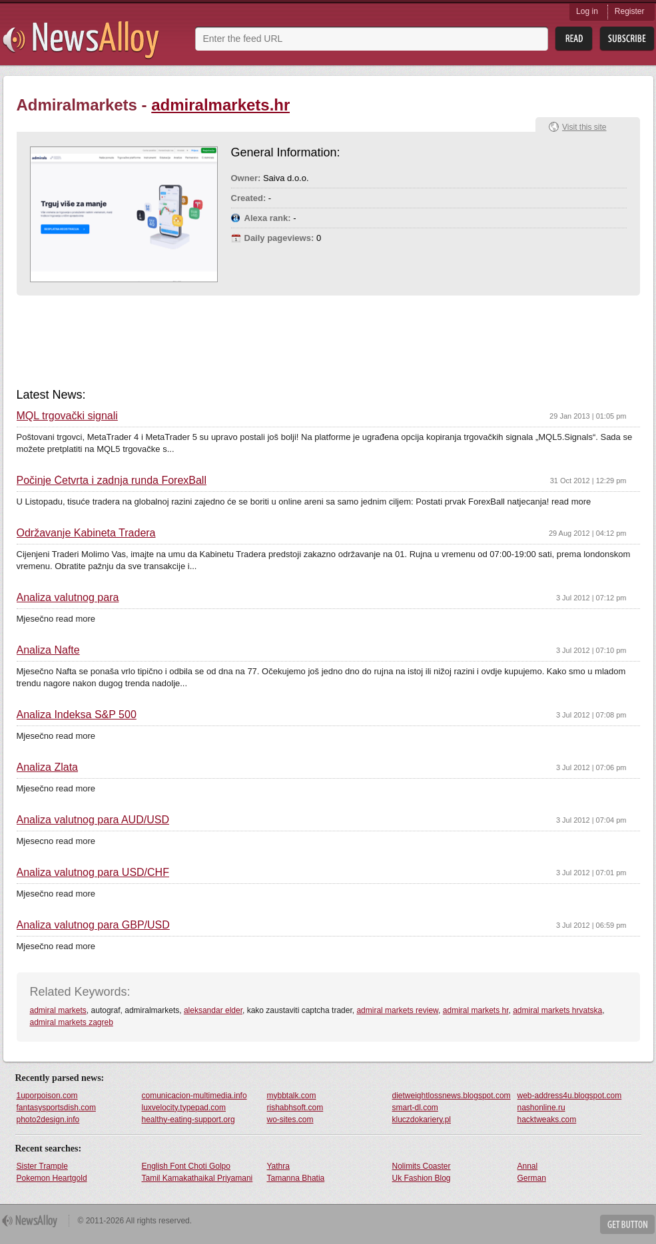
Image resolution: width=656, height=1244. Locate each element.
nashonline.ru (541, 1107)
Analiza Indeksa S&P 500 (77, 715)
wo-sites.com (290, 1119)
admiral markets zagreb (71, 1022)
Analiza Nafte (48, 650)
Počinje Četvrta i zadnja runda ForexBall (111, 480)
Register (630, 11)
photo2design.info (48, 1119)
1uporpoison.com (47, 1095)
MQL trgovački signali (67, 416)
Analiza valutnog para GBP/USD (93, 925)
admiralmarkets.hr (220, 105)
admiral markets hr (476, 1010)
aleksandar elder (213, 1010)
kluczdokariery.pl (421, 1119)
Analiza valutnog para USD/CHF (93, 872)
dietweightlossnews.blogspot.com (451, 1095)
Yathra (278, 1166)
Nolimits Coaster (421, 1166)
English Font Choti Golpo (186, 1166)
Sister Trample (42, 1166)
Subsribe (627, 39)
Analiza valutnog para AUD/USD (93, 820)
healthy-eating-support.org (188, 1119)
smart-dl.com (415, 1107)
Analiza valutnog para (68, 597)
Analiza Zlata (48, 767)
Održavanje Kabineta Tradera (86, 533)
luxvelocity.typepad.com (184, 1107)
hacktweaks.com (547, 1119)
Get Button (627, 1224)
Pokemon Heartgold (52, 1178)
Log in (587, 11)
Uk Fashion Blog (421, 1178)
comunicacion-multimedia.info (194, 1095)
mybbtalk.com (291, 1095)
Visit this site (584, 127)
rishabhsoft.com (295, 1107)
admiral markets (58, 1010)
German (531, 1178)
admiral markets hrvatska (557, 1010)
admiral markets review (397, 1010)
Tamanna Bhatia (296, 1178)
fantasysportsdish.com (56, 1107)
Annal (527, 1166)
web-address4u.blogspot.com (569, 1095)
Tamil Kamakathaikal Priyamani (197, 1178)
